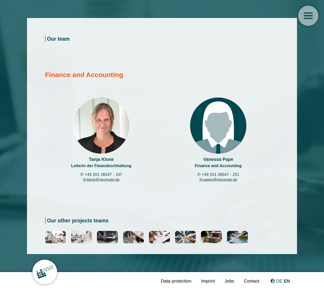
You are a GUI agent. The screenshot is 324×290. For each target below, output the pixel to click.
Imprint (208, 281)
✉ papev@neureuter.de (218, 179)
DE (279, 281)
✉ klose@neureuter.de (101, 179)
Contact (251, 281)
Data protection (176, 281)
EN (287, 281)
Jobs (229, 281)
